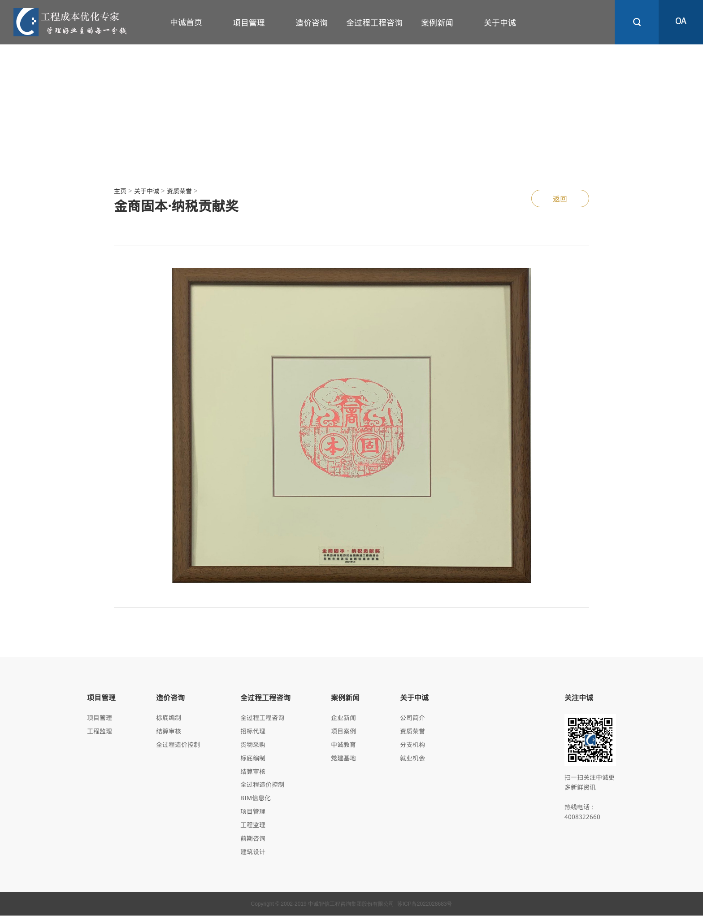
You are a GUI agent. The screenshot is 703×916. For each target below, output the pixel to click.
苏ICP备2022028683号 (424, 904)
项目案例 (343, 731)
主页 (120, 191)
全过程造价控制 (178, 744)
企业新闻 (343, 717)
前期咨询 (252, 838)
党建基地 (343, 758)
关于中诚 (500, 22)
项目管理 (249, 22)
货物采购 (252, 744)
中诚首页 (186, 22)
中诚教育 (343, 744)
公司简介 (412, 717)
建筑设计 (252, 852)
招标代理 (252, 731)
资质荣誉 (179, 191)
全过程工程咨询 (374, 22)
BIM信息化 (255, 798)
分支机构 (412, 744)
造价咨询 (311, 22)
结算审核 (168, 731)
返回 (560, 198)
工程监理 (99, 731)
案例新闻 (437, 22)
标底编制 (168, 717)
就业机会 (412, 758)
